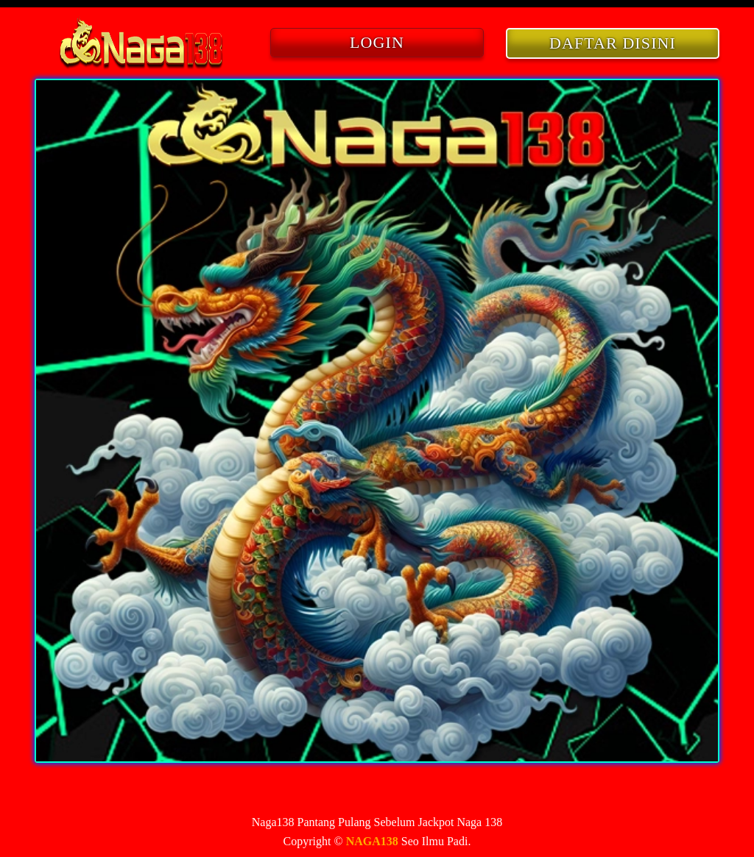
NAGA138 (372, 841)
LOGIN (377, 42)
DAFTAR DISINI (612, 43)
